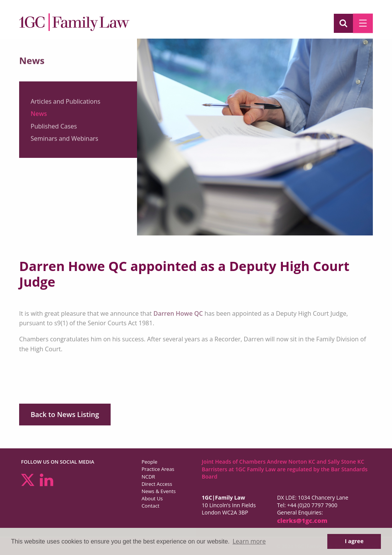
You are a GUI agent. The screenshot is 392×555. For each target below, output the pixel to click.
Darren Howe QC (178, 313)
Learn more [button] (249, 541)
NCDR (148, 476)
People (149, 461)
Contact (151, 505)
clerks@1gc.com (302, 520)
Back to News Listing (65, 414)
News (39, 116)
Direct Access (157, 483)
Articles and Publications (65, 103)
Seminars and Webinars (64, 140)
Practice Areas (158, 469)
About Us (152, 498)
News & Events (159, 491)
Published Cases (54, 128)
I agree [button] (354, 541)
